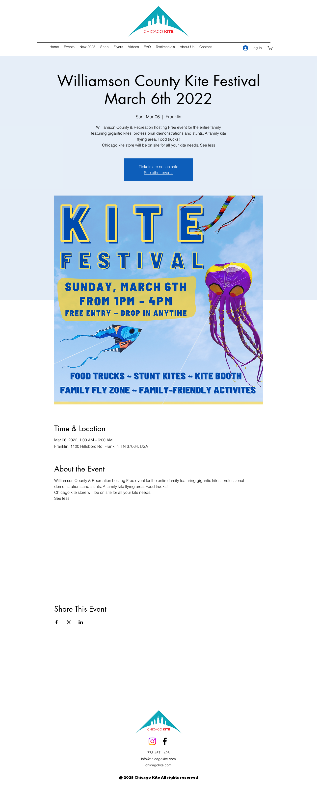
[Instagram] (152, 741)
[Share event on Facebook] (56, 622)
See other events (158, 172)
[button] (270, 48)
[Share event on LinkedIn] (81, 622)
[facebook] (165, 741)
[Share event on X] (68, 622)
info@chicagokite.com (158, 759)
